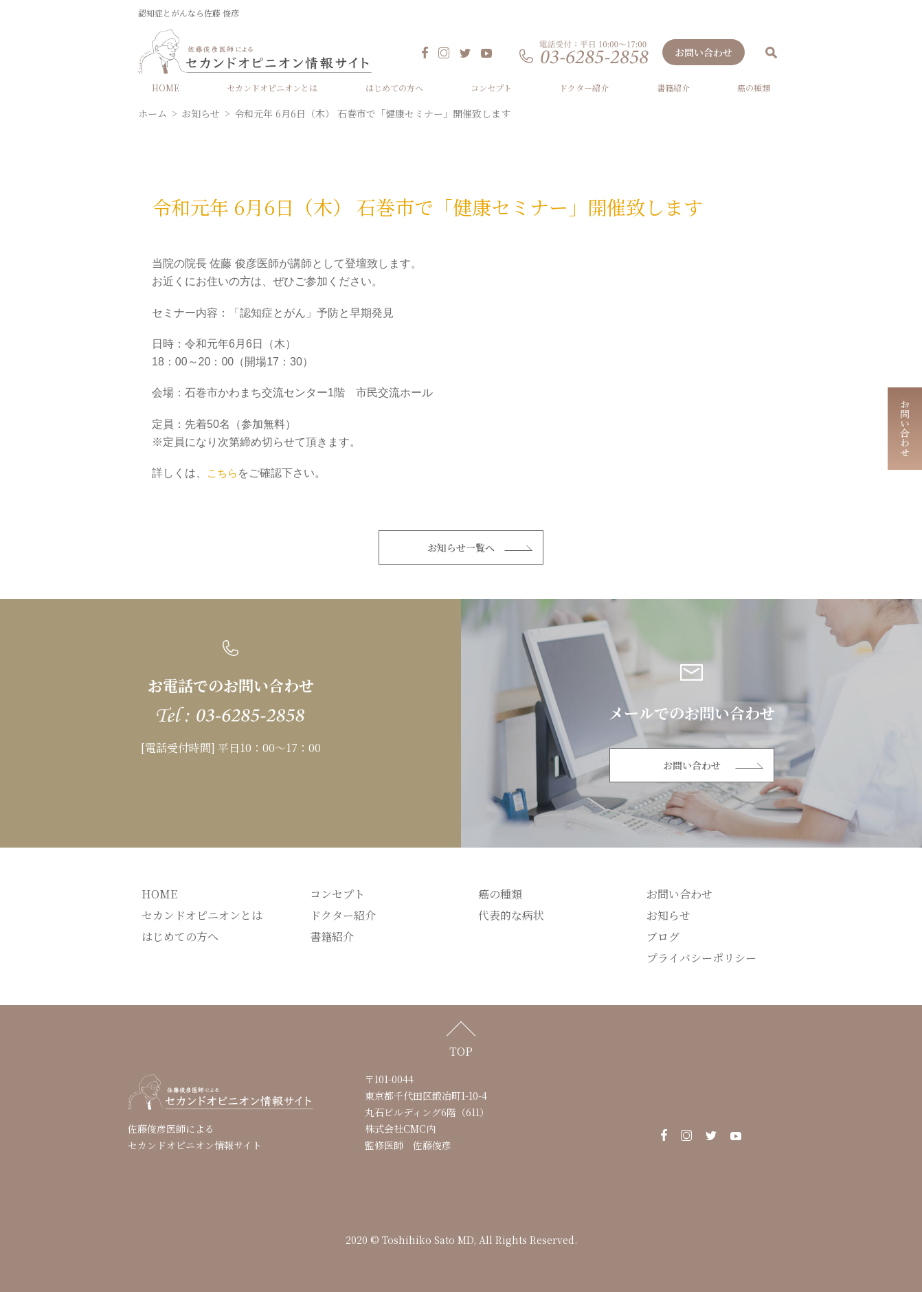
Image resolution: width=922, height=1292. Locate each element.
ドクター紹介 (584, 87)
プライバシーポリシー (701, 958)
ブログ (662, 936)
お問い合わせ (703, 52)
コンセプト (491, 87)
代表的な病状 (511, 915)
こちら (223, 473)
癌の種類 (753, 87)
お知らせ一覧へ (461, 547)
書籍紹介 (673, 87)
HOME (165, 87)
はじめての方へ (394, 87)
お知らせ (668, 915)
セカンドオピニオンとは (272, 87)
